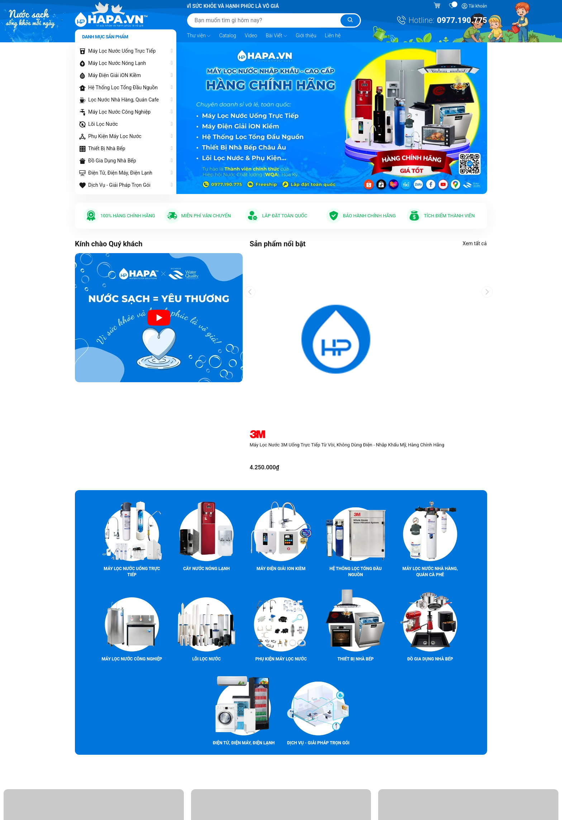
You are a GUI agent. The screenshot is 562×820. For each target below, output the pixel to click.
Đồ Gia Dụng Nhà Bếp (112, 160)
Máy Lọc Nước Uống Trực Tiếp (122, 51)
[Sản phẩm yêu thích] (452, 6)
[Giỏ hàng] (438, 6)
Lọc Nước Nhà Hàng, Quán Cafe (123, 100)
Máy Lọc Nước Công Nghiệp (119, 112)
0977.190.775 (462, 20)
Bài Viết (276, 35)
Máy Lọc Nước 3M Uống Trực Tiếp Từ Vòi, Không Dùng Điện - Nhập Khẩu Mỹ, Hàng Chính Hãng (347, 444)
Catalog (227, 35)
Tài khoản (477, 6)
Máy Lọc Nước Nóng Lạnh (117, 63)
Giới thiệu (306, 35)
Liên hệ (332, 35)
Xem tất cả (475, 243)
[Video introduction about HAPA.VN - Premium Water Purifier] (159, 317)
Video (251, 35)
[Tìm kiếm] (350, 20)
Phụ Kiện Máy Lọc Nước (115, 136)
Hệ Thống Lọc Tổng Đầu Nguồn (123, 87)
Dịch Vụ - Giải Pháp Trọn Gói (119, 185)
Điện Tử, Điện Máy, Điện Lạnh (120, 173)
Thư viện (199, 35)
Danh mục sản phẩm (105, 36)
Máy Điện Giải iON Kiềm (114, 75)
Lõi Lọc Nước (103, 124)
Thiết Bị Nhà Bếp (106, 148)
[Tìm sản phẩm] (274, 20)
